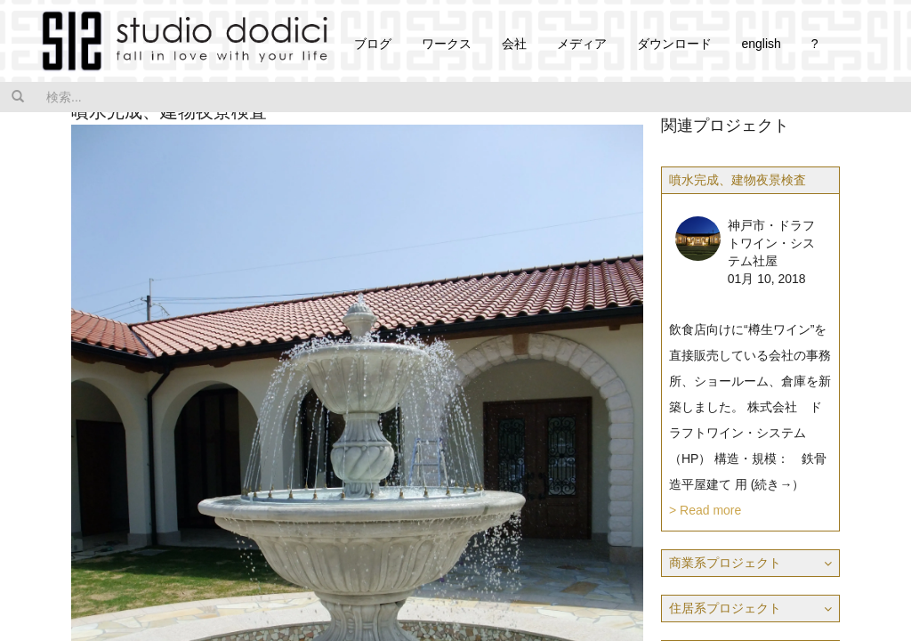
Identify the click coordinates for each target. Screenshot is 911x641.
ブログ (372, 44)
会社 (514, 44)
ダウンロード (674, 44)
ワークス (447, 44)
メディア (582, 44)
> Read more (705, 510)
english (760, 44)
